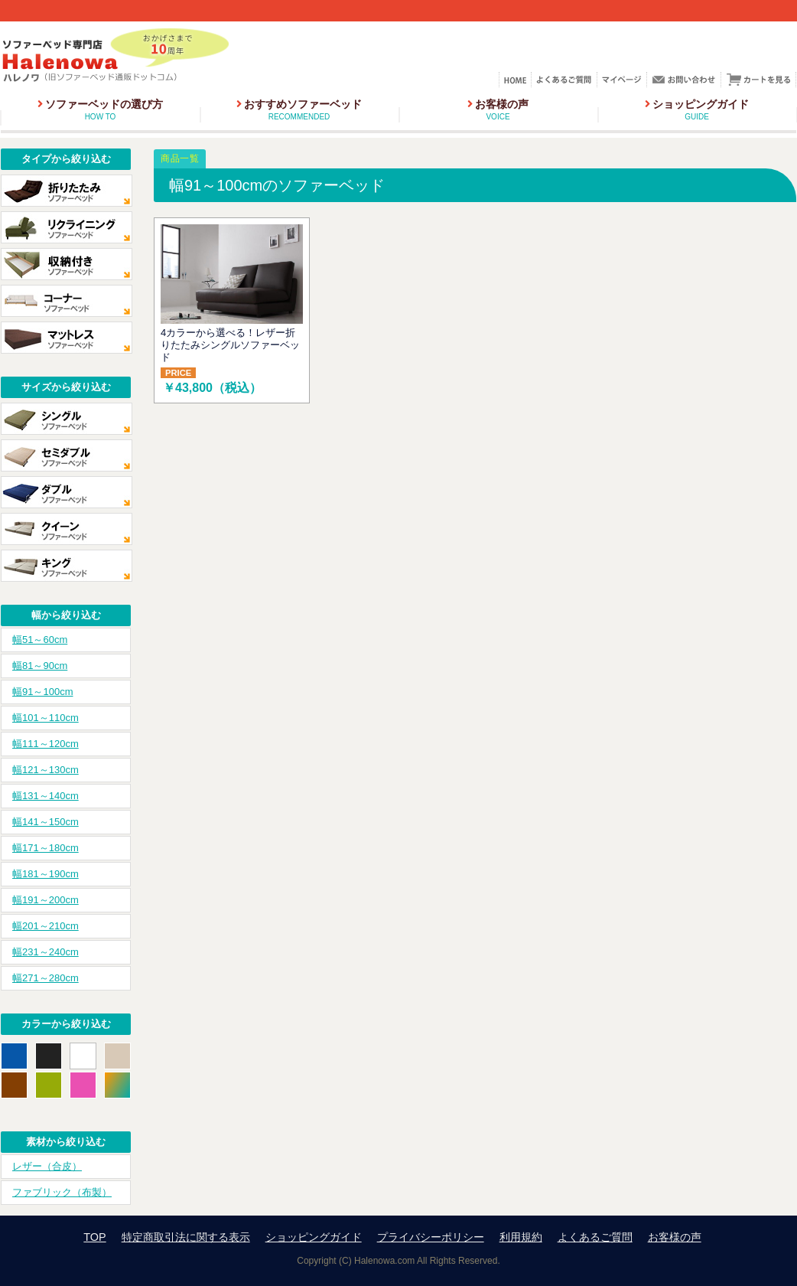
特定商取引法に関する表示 (186, 1237)
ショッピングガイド (697, 109)
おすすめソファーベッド (299, 109)
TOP (94, 1237)
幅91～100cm (42, 691)
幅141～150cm (45, 821)
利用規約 (520, 1237)
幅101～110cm (45, 717)
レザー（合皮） (47, 1166)
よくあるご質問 (595, 1237)
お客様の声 (498, 109)
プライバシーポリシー (430, 1237)
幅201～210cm (45, 926)
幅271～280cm (45, 978)
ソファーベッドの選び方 (100, 109)
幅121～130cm (45, 769)
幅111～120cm (45, 743)
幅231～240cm (45, 952)
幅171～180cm (45, 848)
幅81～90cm (39, 665)
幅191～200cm (45, 900)
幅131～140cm (45, 795)
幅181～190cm (45, 874)
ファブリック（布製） (62, 1192)
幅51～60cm (39, 639)
